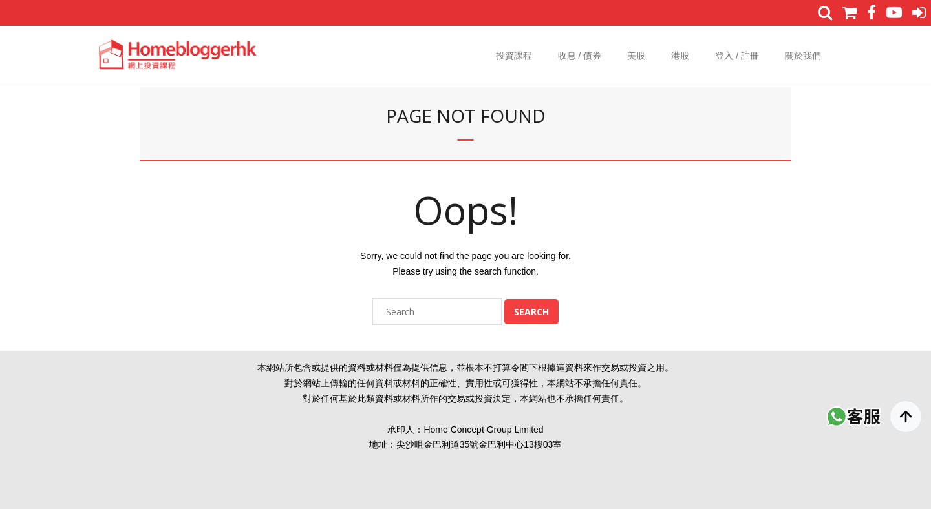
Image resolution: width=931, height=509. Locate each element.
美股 (636, 55)
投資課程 (514, 55)
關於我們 (803, 55)
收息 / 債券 (580, 55)
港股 (680, 55)
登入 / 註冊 (737, 55)
